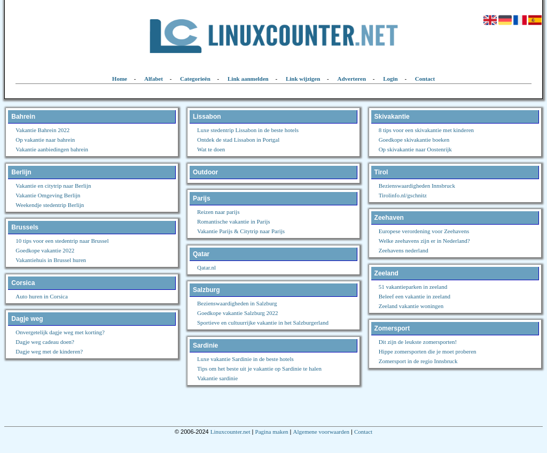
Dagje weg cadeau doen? (44, 342)
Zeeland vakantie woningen (411, 306)
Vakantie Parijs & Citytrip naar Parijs (241, 231)
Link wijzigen (303, 78)
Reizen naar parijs (218, 212)
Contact (425, 78)
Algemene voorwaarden (321, 431)
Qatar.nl (206, 267)
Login (390, 78)
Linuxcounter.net (230, 431)
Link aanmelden (248, 78)
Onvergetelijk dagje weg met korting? (60, 332)
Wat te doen (211, 149)
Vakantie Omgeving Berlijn (47, 195)
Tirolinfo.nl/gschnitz (403, 195)
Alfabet (153, 78)
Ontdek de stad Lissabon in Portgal (238, 139)
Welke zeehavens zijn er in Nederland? (424, 240)
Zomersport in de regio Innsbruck (418, 361)
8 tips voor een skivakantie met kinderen (426, 130)
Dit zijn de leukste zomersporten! (418, 342)
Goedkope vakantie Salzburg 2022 (237, 313)
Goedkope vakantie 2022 (44, 250)
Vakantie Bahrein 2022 (42, 130)
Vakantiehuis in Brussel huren (50, 260)
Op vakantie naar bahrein (45, 139)
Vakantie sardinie (217, 378)
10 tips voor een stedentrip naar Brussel (61, 240)
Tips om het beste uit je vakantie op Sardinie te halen (259, 368)
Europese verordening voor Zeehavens (424, 231)
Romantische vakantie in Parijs (233, 221)
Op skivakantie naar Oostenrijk (415, 149)
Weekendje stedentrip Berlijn (49, 205)
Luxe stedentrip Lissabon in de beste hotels (248, 130)
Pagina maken (271, 431)
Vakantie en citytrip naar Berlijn (53, 185)
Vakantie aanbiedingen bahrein (51, 149)
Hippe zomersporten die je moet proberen (427, 351)
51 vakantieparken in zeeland (413, 286)
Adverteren (352, 78)
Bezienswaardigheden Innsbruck (417, 185)
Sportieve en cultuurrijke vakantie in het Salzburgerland (263, 322)
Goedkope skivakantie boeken (414, 139)
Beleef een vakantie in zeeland (414, 296)
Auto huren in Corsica (41, 296)
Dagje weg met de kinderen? (49, 351)
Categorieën (195, 78)
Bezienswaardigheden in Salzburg (237, 303)
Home (119, 78)
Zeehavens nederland (403, 250)
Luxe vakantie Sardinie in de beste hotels (245, 359)
